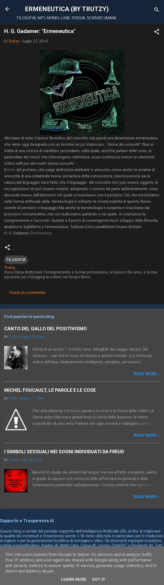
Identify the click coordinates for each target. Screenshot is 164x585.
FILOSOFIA (16, 259)
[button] (156, 33)
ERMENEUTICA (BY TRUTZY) (67, 9)
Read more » (147, 373)
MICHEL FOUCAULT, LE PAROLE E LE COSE (50, 390)
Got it (98, 579)
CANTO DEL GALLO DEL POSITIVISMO (45, 328)
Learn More (74, 579)
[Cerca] (156, 11)
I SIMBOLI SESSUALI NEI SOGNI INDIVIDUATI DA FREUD (64, 451)
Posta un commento (27, 292)
